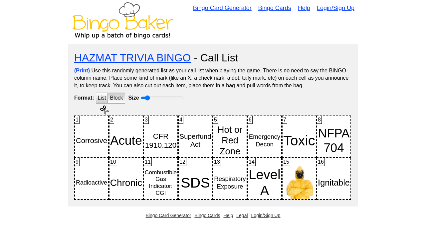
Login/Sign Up (335, 8)
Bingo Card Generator (222, 8)
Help (304, 8)
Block (116, 98)
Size (133, 98)
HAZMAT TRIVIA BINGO (132, 58)
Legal (242, 215)
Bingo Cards (274, 8)
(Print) (82, 70)
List (102, 98)
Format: (84, 98)
